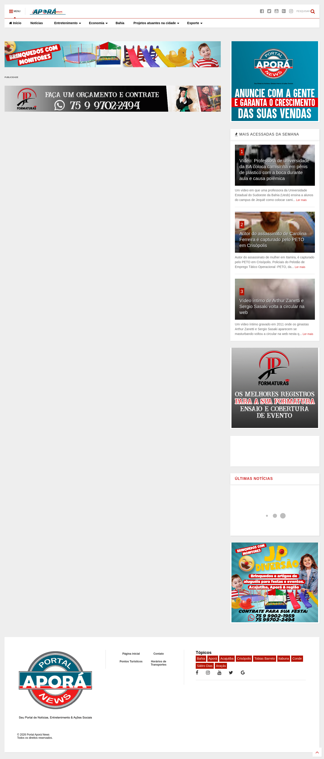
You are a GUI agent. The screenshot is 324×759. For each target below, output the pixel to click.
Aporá (212, 658)
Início (15, 23)
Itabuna (283, 658)
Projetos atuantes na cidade (156, 23)
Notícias (36, 23)
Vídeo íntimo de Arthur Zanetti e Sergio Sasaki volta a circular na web (272, 306)
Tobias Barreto (264, 658)
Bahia (120, 23)
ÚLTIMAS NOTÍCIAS (254, 479)
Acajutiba (227, 658)
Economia (98, 23)
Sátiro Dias (204, 666)
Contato (158, 653)
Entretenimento (67, 23)
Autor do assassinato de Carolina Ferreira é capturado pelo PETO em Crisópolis (273, 239)
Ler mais (301, 200)
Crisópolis (244, 658)
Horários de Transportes (159, 663)
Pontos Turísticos (131, 661)
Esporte (195, 23)
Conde (297, 658)
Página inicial (131, 653)
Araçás (221, 666)
